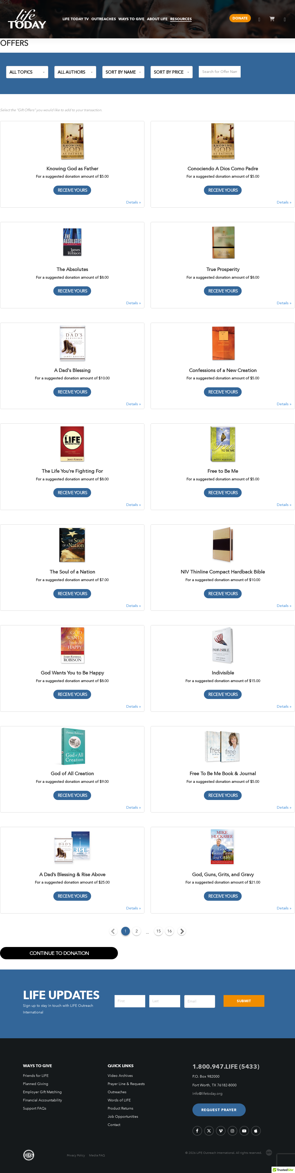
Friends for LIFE (35, 1076)
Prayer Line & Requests (126, 1084)
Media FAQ (97, 1155)
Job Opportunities (123, 1116)
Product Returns (120, 1108)
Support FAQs (34, 1108)
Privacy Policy (76, 1155)
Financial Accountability (42, 1100)
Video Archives (120, 1076)
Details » (133, 202)
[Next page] (182, 931)
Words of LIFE (119, 1100)
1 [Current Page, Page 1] (125, 931)
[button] (219, 1109)
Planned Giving (35, 1084)
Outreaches (117, 1092)
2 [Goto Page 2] (137, 931)
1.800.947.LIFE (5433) (225, 1066)
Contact (114, 1125)
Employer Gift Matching (42, 1092)
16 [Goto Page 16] (169, 931)
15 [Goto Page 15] (158, 931)
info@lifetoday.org (207, 1093)
